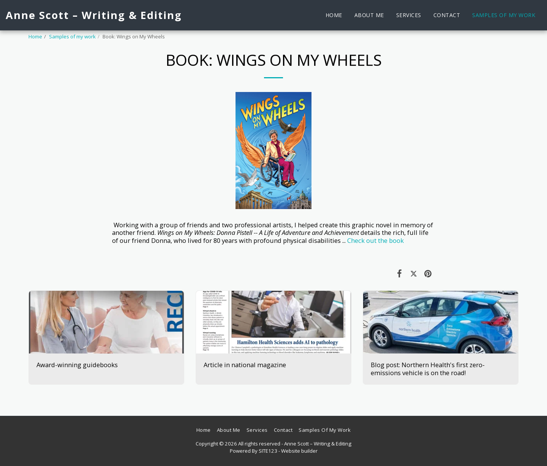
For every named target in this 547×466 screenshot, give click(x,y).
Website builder (299, 450)
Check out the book (375, 240)
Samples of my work (72, 36)
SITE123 (268, 450)
